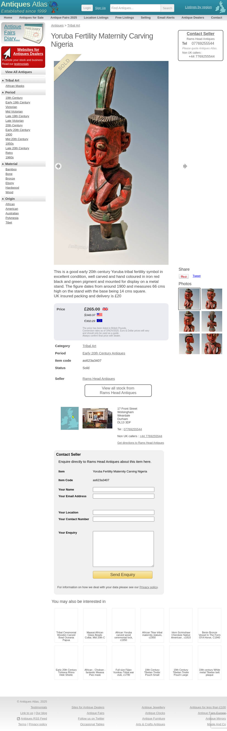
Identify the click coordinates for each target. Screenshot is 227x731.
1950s (10, 143)
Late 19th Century (17, 116)
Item (61, 464)
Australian (12, 213)
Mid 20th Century (17, 139)
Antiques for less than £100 (208, 707)
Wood (9, 192)
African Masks (15, 86)
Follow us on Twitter (91, 718)
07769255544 (133, 422)
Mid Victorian (14, 111)
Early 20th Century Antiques (104, 346)
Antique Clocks (155, 713)
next (165, 159)
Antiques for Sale (31, 17)
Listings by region (198, 7)
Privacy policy (148, 587)
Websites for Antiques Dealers (28, 52)
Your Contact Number (73, 512)
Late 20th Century (17, 148)
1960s (10, 157)
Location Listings (96, 17)
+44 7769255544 (151, 429)
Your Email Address (72, 489)
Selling (146, 17)
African (10, 204)
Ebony (10, 183)
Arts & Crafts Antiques (150, 724)
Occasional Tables (92, 724)
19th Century (14, 97)
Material (11, 164)
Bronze (10, 178)
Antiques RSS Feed (34, 718)
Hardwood (12, 187)
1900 (9, 134)
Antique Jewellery (153, 707)
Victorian (11, 107)
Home (8, 17)
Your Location (68, 505)
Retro (9, 152)
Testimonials (38, 707)
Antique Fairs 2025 (63, 17)
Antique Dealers (193, 17)
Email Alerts (166, 17)
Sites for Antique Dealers (88, 707)
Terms (22, 724)
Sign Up (100, 8)
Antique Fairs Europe (212, 713)
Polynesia (12, 218)
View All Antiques (18, 72)
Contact (216, 17)
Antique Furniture (153, 718)
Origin (10, 199)
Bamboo (11, 169)
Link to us (26, 713)
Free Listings (124, 17)
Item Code (65, 473)
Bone (9, 174)
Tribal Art (89, 339)
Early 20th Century (18, 130)
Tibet (9, 222)
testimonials (21, 64)
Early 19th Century (18, 102)
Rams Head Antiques (99, 372)
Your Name (66, 482)
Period (10, 92)
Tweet (197, 72)
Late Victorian (15, 120)
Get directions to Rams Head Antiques (140, 436)
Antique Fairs (95, 713)
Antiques (24, 4)
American (12, 208)
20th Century (14, 125)
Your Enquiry (67, 525)
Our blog (41, 713)
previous (57, 159)
